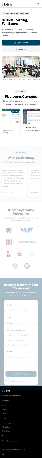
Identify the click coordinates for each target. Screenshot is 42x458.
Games (4, 410)
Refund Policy (6, 431)
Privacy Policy (6, 427)
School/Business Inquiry (10, 441)
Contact (4, 413)
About (4, 406)
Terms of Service (8, 423)
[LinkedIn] (3, 454)
